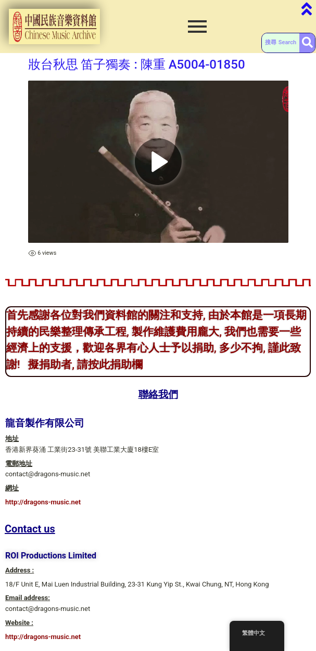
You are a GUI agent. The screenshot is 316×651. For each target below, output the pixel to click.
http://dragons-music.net (43, 502)
